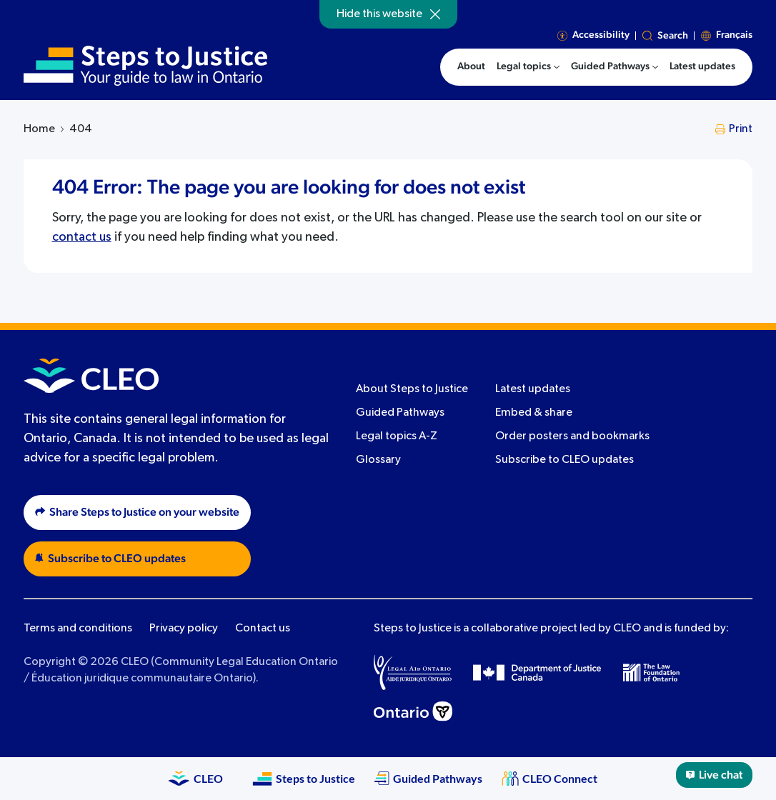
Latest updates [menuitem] (702, 66)
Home (39, 129)
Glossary (378, 460)
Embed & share (533, 413)
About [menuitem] (471, 66)
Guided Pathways (400, 413)
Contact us (262, 628)
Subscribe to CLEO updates (564, 460)
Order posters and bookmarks (572, 436)
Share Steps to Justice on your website (137, 512)
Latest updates (532, 389)
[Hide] (435, 14)
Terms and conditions (78, 628)
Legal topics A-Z (396, 436)
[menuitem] (528, 67)
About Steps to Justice (412, 389)
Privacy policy (183, 628)
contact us (81, 237)
